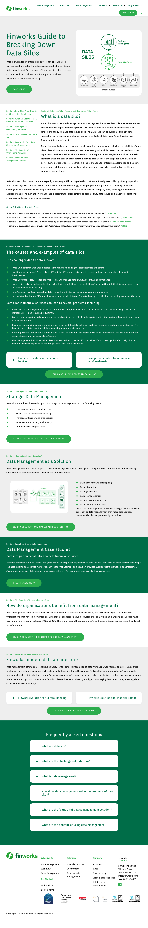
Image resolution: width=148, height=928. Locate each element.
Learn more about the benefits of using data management (45, 637)
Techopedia (127, 217)
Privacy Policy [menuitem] (99, 881)
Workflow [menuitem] (46, 877)
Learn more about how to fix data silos (74, 374)
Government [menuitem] (73, 877)
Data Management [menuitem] (50, 872)
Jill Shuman (111, 213)
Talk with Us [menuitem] (47, 894)
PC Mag (123, 226)
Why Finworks (135, 5)
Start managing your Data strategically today (38, 439)
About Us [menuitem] (97, 872)
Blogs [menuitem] (95, 877)
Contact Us (19, 89)
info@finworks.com (128, 884)
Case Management (83, 5)
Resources (118, 5)
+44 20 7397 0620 (127, 887)
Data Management (46, 5)
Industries (103, 5)
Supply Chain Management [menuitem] (73, 883)
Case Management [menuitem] (50, 881)
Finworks (122, 866)
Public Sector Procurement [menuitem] (99, 892)
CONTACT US (128, 12)
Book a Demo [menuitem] (47, 898)
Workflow (64, 5)
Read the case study (24, 583)
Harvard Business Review (120, 222)
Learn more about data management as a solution (41, 527)
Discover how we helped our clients (74, 714)
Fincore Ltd (123, 869)
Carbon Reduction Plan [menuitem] (104, 886)
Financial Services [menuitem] (75, 872)
